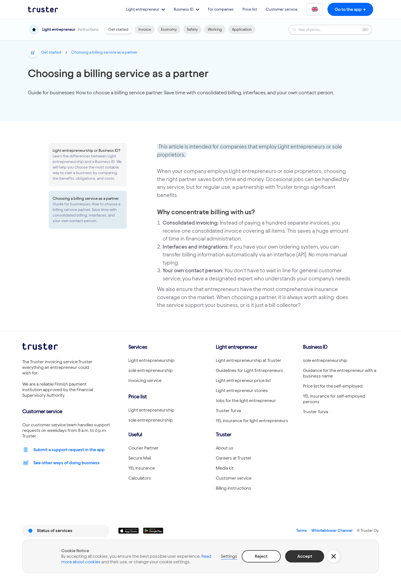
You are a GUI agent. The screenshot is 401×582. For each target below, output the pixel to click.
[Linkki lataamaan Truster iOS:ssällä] (128, 530)
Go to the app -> (350, 9)
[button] (145, 9)
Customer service (281, 9)
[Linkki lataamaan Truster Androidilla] (153, 530)
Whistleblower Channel (331, 530)
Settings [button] (229, 556)
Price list (250, 9)
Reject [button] (261, 556)
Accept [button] (304, 556)
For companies (221, 9)
